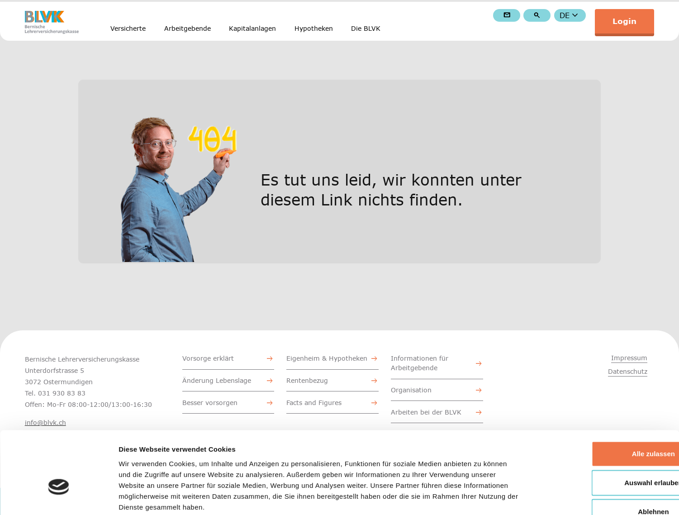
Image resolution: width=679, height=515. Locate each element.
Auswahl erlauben (603, 426)
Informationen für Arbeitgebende (419, 363)
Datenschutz (627, 371)
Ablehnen (603, 455)
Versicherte (128, 28)
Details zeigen (481, 497)
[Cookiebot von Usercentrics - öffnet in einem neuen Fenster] (58, 497)
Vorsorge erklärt (208, 358)
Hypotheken (313, 28)
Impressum (629, 358)
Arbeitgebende (187, 28)
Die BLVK (365, 28)
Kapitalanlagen (252, 28)
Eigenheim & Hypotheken (326, 358)
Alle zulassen (603, 397)
